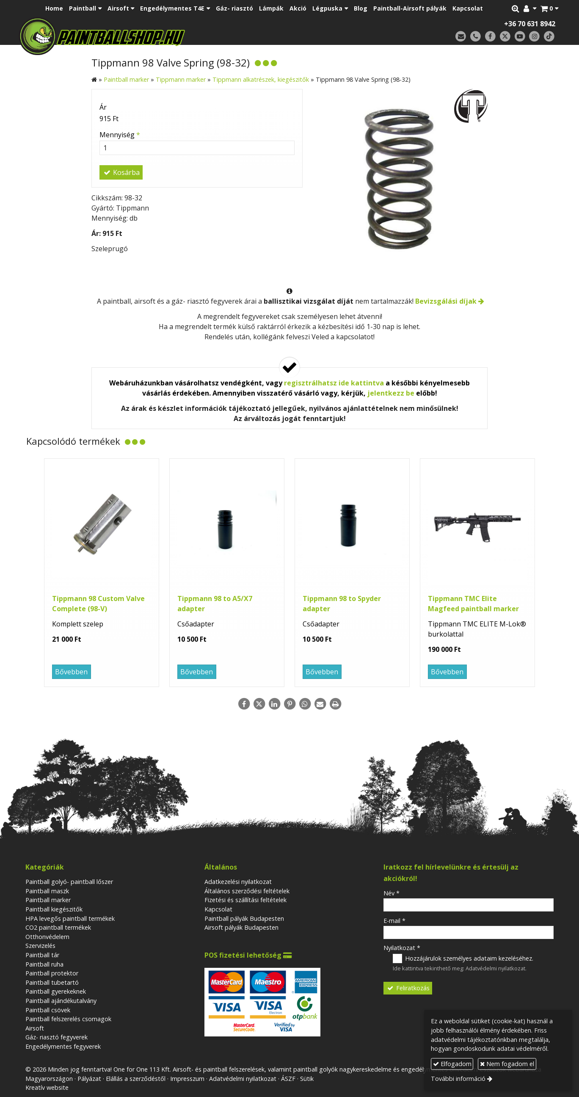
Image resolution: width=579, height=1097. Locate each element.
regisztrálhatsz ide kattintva (334, 383)
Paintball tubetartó (52, 982)
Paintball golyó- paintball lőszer (69, 882)
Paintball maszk (47, 891)
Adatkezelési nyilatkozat (238, 882)
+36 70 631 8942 (529, 23)
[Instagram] (534, 36)
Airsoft (34, 1028)
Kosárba (121, 172)
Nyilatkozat (401, 948)
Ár (103, 107)
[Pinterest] (289, 704)
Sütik (307, 1079)
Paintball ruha (44, 964)
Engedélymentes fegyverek (63, 1046)
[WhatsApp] (305, 704)
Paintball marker (48, 900)
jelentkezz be (390, 393)
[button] (549, 8)
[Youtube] (520, 36)
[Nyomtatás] (335, 704)
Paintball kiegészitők (54, 909)
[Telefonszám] (475, 36)
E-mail (394, 921)
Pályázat (89, 1079)
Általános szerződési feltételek (247, 891)
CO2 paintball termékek (58, 927)
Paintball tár (42, 955)
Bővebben (71, 671)
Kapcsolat (218, 909)
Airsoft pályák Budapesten (241, 927)
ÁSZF (288, 1079)
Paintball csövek (47, 1010)
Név (391, 893)
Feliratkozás (408, 988)
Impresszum (187, 1079)
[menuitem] (54, 8)
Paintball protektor (51, 973)
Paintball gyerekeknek (55, 991)
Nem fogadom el (507, 1064)
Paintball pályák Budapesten (244, 918)
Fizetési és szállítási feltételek (245, 900)
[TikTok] (549, 36)
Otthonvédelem (47, 937)
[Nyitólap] (161, 36)
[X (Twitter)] (505, 36)
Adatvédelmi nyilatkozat (495, 968)
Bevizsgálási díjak (446, 301)
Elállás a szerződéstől (135, 1079)
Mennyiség (119, 134)
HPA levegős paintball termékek (70, 918)
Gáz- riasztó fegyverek (56, 1037)
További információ (458, 1079)
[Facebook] (490, 36)
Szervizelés (40, 946)
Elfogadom (452, 1064)
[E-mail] (461, 36)
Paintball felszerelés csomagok (68, 1019)
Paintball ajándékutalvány (60, 1001)
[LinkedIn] (274, 704)
